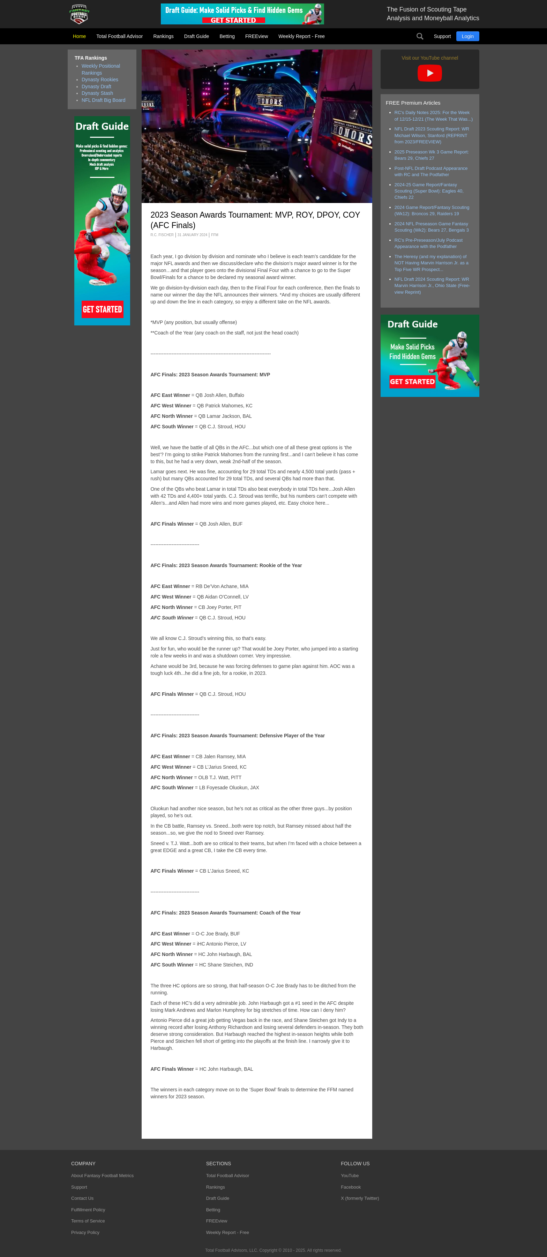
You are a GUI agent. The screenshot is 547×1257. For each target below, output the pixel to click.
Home (79, 36)
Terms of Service (88, 1221)
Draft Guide (196, 36)
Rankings (163, 36)
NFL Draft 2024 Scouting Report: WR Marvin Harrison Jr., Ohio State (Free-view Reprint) (432, 286)
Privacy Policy (85, 1232)
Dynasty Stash (97, 93)
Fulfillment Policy (88, 1209)
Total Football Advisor (119, 36)
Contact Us (82, 1198)
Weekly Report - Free (301, 36)
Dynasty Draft (96, 86)
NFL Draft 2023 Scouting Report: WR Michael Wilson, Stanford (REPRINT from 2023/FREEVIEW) (432, 135)
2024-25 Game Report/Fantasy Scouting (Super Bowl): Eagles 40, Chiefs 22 (429, 191)
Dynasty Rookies (100, 79)
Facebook (351, 1187)
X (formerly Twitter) (360, 1198)
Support (442, 36)
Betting (227, 36)
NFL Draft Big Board (104, 100)
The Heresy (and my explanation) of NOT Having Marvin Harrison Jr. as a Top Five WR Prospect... (432, 263)
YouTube (350, 1175)
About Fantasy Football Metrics (102, 1175)
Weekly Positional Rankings (101, 69)
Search (420, 36)
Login (468, 36)
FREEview (256, 36)
